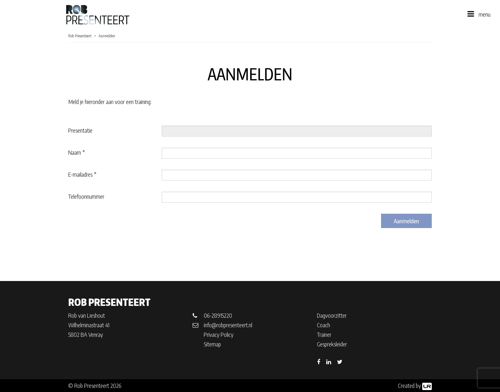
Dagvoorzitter (332, 315)
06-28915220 (218, 315)
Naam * (76, 152)
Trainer (324, 334)
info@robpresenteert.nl (228, 325)
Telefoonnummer (86, 196)
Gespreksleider (332, 344)
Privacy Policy (218, 334)
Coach (323, 325)
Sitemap (212, 344)
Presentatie (80, 130)
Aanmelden (406, 221)
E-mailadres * (82, 174)
